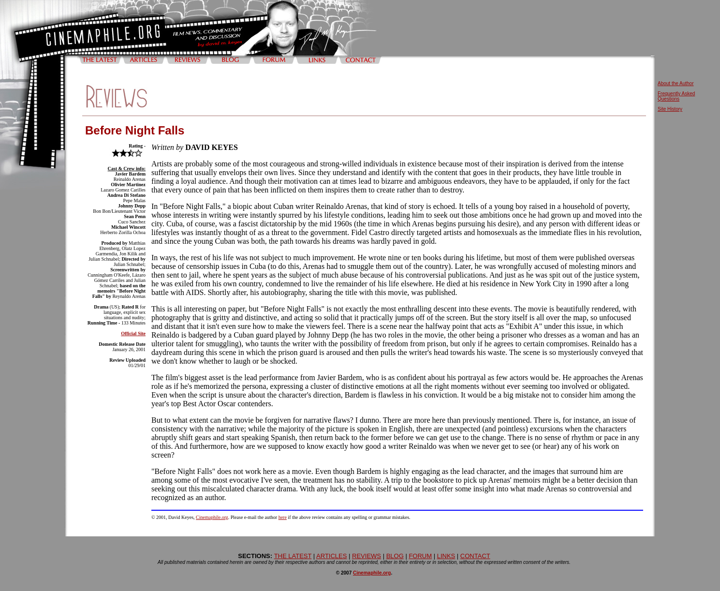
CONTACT (475, 556)
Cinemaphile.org (212, 517)
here (283, 517)
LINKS (446, 556)
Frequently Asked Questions (676, 96)
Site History (670, 109)
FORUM (420, 556)
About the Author (676, 83)
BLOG (395, 556)
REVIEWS (366, 556)
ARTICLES (331, 556)
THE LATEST (293, 556)
